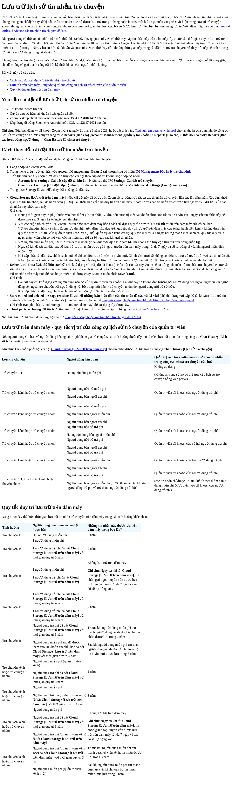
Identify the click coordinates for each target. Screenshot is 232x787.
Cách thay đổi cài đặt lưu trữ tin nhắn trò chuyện (43, 80)
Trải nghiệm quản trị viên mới (155, 130)
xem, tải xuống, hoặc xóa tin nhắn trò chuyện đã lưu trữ (103, 317)
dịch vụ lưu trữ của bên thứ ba (148, 309)
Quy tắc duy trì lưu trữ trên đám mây (35, 89)
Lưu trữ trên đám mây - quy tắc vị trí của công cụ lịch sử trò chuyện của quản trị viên (68, 85)
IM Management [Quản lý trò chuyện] (162, 171)
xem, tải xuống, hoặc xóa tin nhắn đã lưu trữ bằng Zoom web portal (148, 300)
